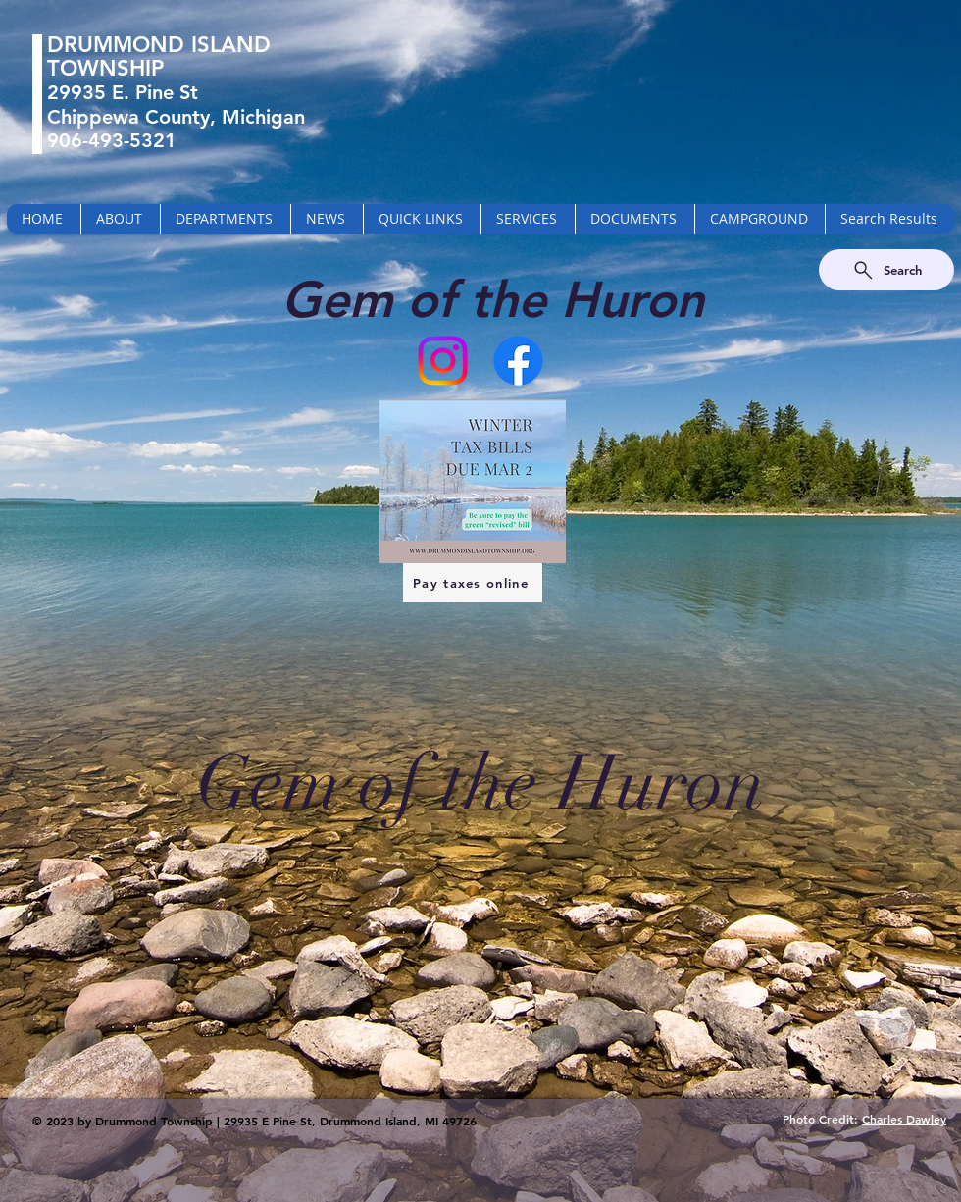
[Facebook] (518, 360)
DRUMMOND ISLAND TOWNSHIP (159, 56)
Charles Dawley (904, 1118)
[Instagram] (443, 360)
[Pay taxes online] (472, 582)
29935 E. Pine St (122, 92)
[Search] (886, 269)
